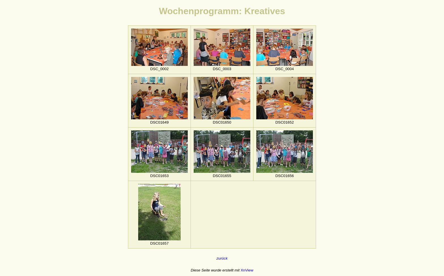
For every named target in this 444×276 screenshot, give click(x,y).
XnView (247, 270)
